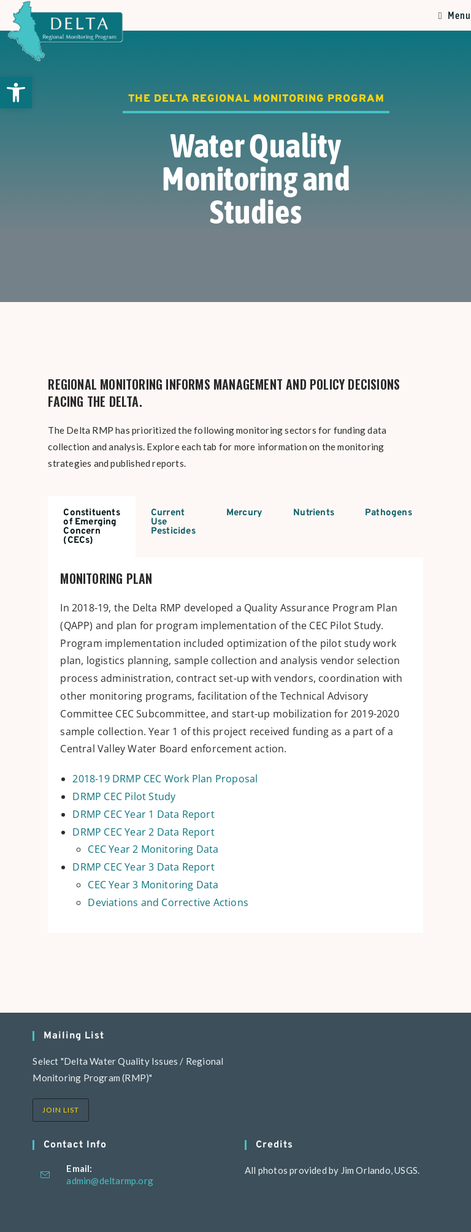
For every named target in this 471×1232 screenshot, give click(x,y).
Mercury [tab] (244, 513)
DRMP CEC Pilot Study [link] (123, 796)
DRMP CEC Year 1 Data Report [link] (143, 814)
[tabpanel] (235, 745)
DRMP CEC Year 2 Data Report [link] (143, 832)
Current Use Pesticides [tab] (173, 522)
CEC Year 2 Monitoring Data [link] (153, 849)
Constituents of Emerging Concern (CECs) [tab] (91, 526)
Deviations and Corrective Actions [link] (168, 902)
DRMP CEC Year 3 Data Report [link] (143, 867)
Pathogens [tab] (388, 513)
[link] (16, 92)
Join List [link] (60, 1109)
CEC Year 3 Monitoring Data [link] (153, 884)
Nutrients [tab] (313, 513)
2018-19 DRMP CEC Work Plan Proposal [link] (165, 778)
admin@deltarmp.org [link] (109, 1180)
